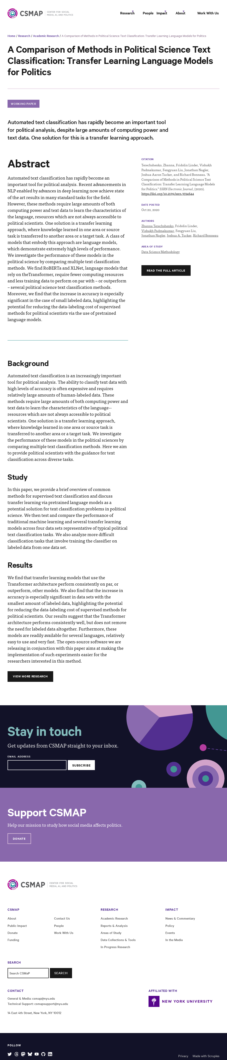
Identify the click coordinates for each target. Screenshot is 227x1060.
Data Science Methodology (160, 254)
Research (102, 14)
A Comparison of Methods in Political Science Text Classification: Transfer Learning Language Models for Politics (134, 38)
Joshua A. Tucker (179, 238)
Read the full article (166, 273)
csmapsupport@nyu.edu (51, 1006)
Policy (169, 928)
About (173, 14)
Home (11, 38)
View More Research (30, 679)
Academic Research (46, 38)
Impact (148, 14)
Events (170, 935)
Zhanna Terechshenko (157, 228)
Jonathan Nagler (153, 238)
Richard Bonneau (205, 238)
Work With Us (205, 14)
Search (61, 976)
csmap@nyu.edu (43, 1001)
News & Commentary (180, 921)
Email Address (19, 759)
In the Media (174, 942)
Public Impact (17, 928)
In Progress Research (115, 950)
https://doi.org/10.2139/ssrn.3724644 (167, 196)
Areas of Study (111, 935)
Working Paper (23, 106)
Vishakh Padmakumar (157, 233)
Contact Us (62, 921)
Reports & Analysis (114, 928)
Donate (19, 841)
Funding (13, 942)
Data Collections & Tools (118, 942)
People (128, 14)
